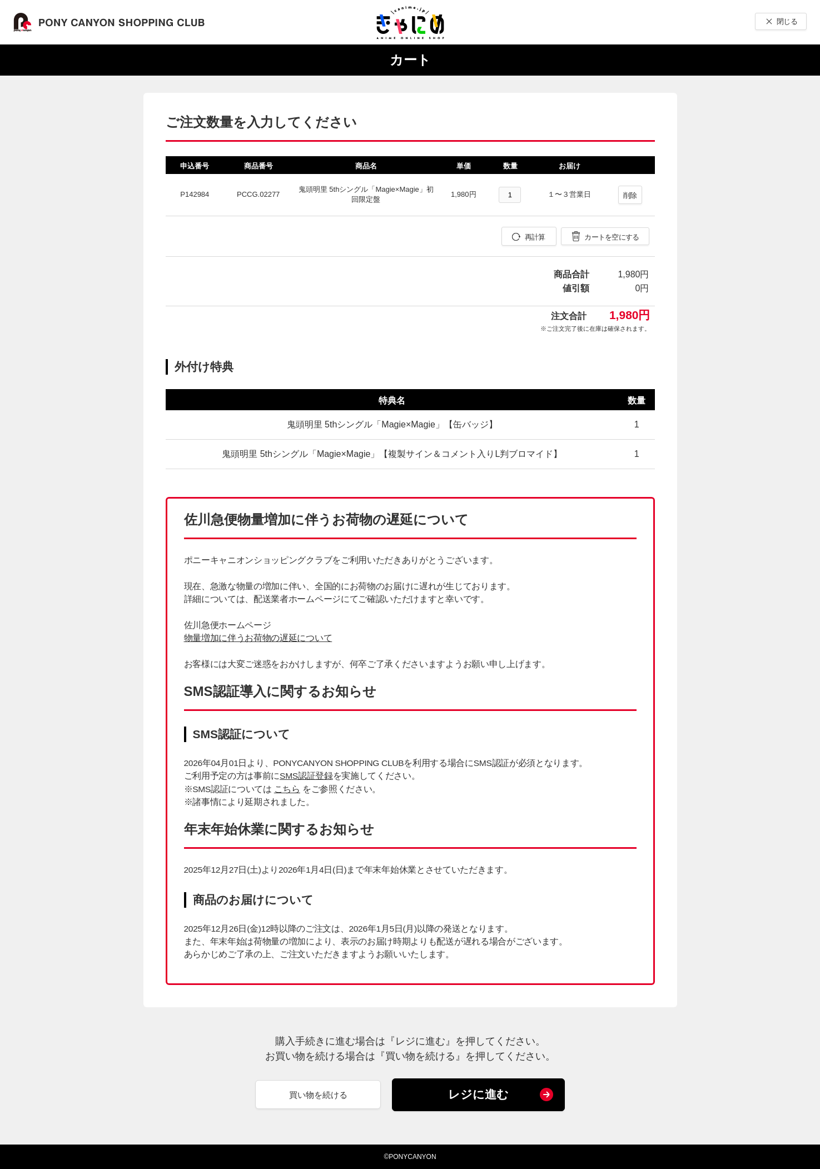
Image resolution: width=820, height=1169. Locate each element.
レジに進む (478, 1094)
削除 (630, 195)
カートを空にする (611, 237)
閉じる (787, 21)
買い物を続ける (318, 1095)
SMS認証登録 (306, 775)
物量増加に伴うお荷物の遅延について (258, 638)
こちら (287, 789)
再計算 (535, 237)
